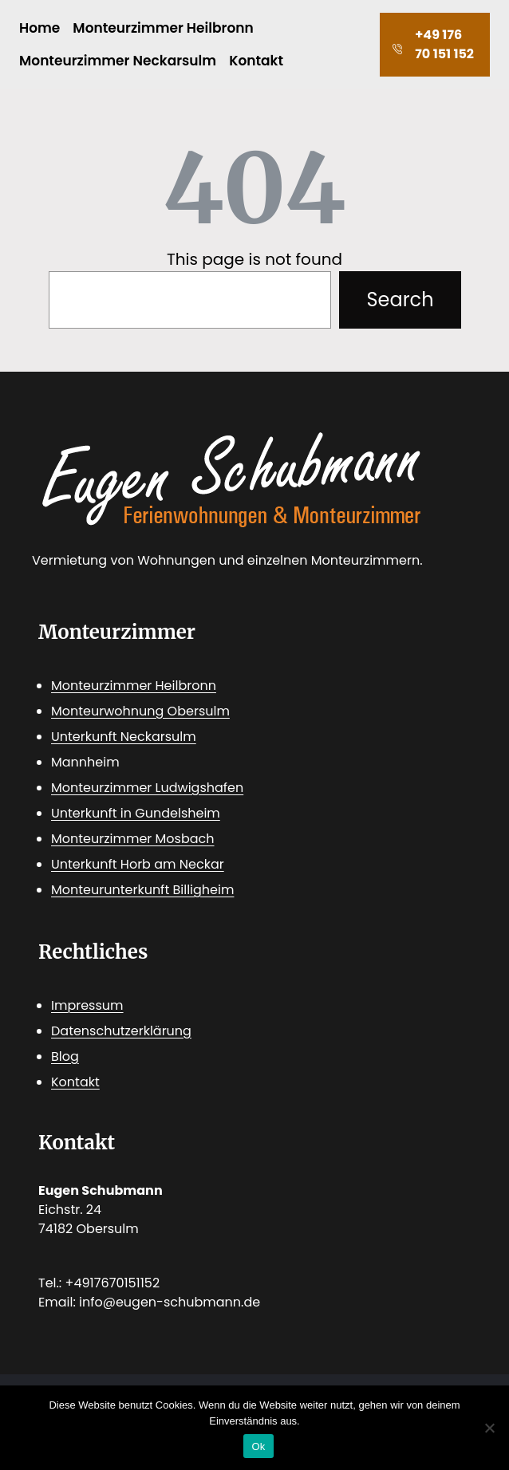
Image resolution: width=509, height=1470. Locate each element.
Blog (65, 1056)
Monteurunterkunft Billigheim (142, 890)
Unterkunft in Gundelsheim (135, 813)
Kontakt (75, 1082)
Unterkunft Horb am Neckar (137, 864)
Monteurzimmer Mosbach (133, 839)
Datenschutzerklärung (121, 1031)
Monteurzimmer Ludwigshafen (147, 787)
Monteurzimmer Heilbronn (133, 685)
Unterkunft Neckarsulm (123, 736)
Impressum (87, 1005)
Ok (258, 1446)
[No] (489, 1428)
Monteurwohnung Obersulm (140, 711)
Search (399, 299)
